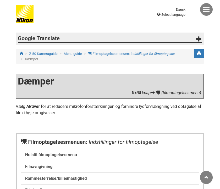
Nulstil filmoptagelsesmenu (51, 154)
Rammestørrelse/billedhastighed (56, 178)
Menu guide (73, 54)
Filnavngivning (39, 166)
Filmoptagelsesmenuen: (131, 54)
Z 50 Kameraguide (43, 54)
